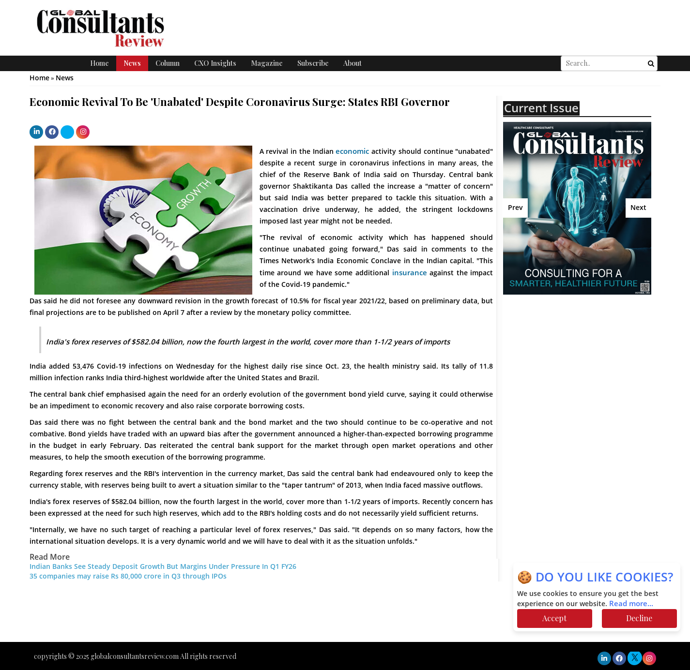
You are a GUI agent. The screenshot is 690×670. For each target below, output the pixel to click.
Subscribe (313, 63)
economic (352, 151)
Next (638, 208)
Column (167, 63)
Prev (515, 208)
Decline (639, 618)
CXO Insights (215, 63)
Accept (554, 618)
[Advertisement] (588, 376)
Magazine (267, 63)
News (132, 63)
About (352, 63)
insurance (409, 272)
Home (99, 63)
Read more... (631, 603)
